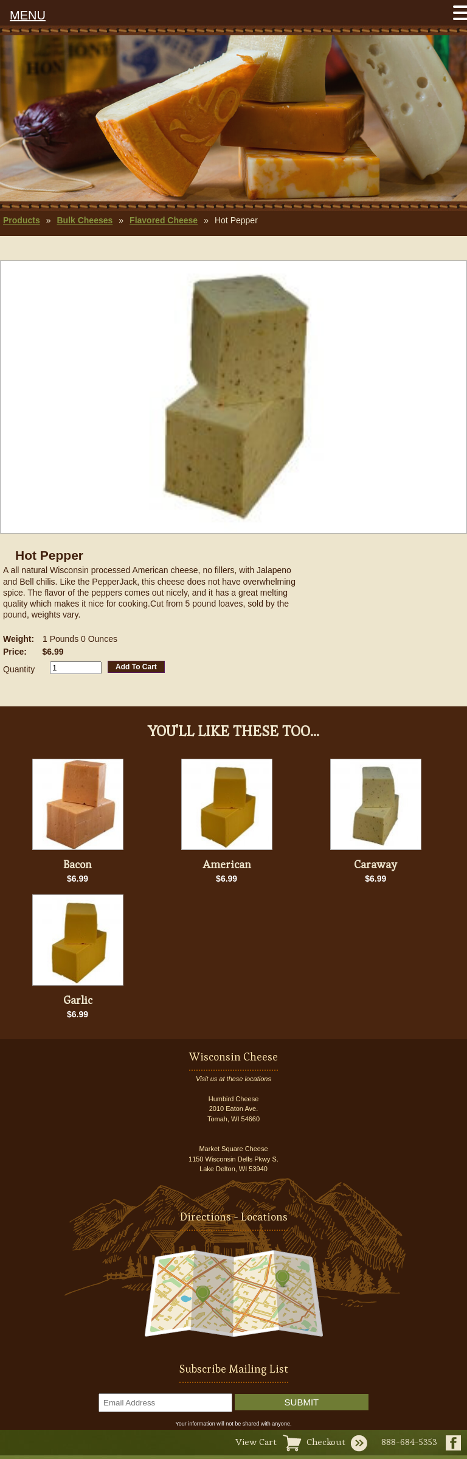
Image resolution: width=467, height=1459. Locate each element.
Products (21, 220)
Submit (302, 1402)
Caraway (375, 864)
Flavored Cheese (164, 220)
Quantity (19, 669)
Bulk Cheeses (84, 220)
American (226, 864)
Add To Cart (136, 667)
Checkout (325, 1441)
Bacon (77, 864)
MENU (28, 15)
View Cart (256, 1441)
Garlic (77, 1000)
